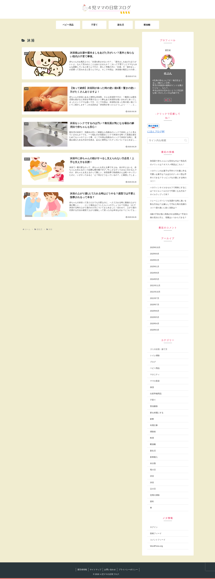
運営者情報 (82, 569)
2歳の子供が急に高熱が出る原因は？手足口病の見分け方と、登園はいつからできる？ (169, 216)
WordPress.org (156, 546)
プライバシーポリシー (128, 569)
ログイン (154, 527)
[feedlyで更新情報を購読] (166, 100)
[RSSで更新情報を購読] (170, 100)
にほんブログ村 (156, 131)
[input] (167, 140)
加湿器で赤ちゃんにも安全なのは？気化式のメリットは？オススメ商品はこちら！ (168, 162)
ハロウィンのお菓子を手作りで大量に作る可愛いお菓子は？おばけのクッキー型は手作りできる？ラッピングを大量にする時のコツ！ (168, 176)
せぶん (168, 73)
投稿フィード (156, 533)
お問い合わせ (110, 569)
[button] (185, 140)
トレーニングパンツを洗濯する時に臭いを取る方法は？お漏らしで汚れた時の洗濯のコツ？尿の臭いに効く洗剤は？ (168, 204)
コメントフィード (157, 540)
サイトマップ (95, 569)
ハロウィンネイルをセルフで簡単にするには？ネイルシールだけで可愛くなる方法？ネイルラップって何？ (168, 190)
